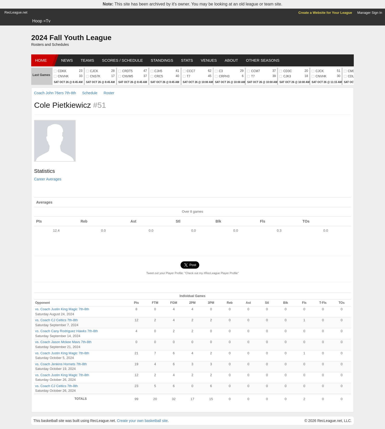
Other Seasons (262, 60)
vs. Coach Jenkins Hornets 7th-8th (61, 364)
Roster (109, 93)
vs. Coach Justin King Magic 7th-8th (62, 309)
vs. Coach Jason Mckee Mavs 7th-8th (63, 342)
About (231, 60)
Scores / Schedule (122, 60)
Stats (187, 60)
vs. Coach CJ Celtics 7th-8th (56, 320)
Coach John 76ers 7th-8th (55, 93)
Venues (209, 60)
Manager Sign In (369, 13)
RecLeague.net (15, 12)
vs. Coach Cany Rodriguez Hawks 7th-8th (66, 331)
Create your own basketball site (142, 421)
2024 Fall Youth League (71, 38)
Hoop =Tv (41, 21)
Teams (87, 60)
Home (41, 60)
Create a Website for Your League (325, 13)
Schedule (89, 93)
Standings (162, 60)
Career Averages (47, 179)
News (67, 60)
